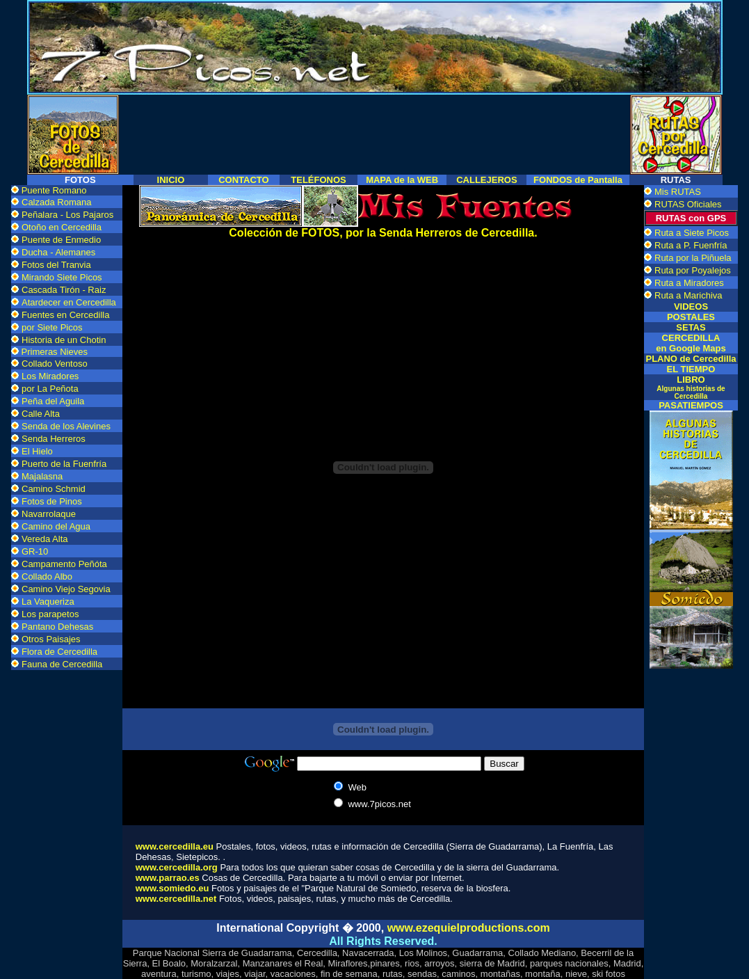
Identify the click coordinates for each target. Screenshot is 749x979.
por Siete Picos (52, 327)
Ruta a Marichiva (688, 295)
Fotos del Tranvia (56, 265)
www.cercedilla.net (176, 898)
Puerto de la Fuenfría (64, 464)
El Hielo (37, 451)
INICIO (171, 180)
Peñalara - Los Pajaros (67, 214)
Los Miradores (50, 376)
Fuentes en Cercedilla (65, 315)
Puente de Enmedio (61, 239)
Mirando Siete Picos (62, 277)
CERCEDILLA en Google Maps (690, 343)
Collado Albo (47, 576)
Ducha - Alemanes (58, 252)
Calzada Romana (56, 202)
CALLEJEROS (486, 180)
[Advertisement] (375, 129)
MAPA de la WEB (402, 180)
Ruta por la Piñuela (693, 258)
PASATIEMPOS (691, 405)
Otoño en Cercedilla (62, 227)
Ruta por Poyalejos (692, 270)
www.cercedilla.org (177, 867)
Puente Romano (54, 190)
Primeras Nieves (53, 352)
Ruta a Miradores (689, 283)
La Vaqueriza (48, 601)
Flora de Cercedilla (59, 651)
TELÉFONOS (318, 180)
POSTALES (691, 317)
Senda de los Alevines (66, 426)
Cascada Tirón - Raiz (64, 290)
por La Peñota (50, 388)
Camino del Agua (56, 526)
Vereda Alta (45, 539)
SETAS (690, 327)
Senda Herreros (54, 438)
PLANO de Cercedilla (690, 358)
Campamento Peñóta (64, 564)
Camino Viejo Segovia (66, 589)
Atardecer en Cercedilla (69, 302)
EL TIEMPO (691, 369)
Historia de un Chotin (64, 340)
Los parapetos (50, 614)
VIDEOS (691, 306)
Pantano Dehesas (57, 626)
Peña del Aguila (53, 401)
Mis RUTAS (677, 191)
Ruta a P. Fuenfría (690, 245)
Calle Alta (41, 413)
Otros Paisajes (51, 639)
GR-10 (35, 551)
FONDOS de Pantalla (577, 180)
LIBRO (691, 387)
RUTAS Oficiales (688, 204)
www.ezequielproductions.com (468, 928)
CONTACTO (243, 180)
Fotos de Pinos (52, 501)
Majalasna (42, 476)
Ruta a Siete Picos (691, 233)
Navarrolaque (49, 514)
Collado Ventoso (55, 363)
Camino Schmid (54, 489)
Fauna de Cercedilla (62, 664)
